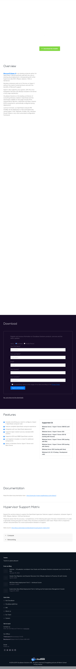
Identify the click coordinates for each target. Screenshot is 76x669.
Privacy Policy (56, 384)
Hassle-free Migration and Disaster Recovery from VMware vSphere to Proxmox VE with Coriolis (38, 576)
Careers (7, 618)
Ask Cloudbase (9, 600)
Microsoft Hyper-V (9, 73)
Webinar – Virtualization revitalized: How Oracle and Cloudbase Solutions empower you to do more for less (40, 570)
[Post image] (5, 571)
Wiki (6, 607)
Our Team (8, 614)
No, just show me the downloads (13, 397)
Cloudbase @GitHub (11, 604)
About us (8, 611)
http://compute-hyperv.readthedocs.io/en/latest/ (41, 495)
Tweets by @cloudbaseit (10, 561)
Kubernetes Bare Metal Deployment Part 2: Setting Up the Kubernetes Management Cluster (37, 589)
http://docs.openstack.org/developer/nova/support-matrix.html (30, 528)
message (26, 628)
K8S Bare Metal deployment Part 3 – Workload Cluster (26, 582)
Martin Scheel (62, 662)
